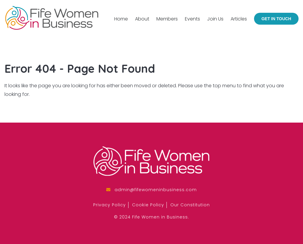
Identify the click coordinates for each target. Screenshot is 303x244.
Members (167, 18)
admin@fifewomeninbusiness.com (156, 190)
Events (192, 18)
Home (121, 18)
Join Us (215, 18)
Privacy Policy (109, 205)
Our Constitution (190, 205)
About (142, 18)
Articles (239, 18)
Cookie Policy (148, 205)
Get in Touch (276, 18)
